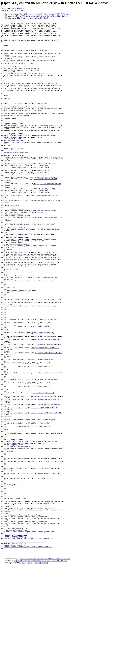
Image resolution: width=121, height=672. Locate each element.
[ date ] (23, 18)
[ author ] (44, 18)
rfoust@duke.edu (17, 8)
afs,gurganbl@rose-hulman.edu (43, 399)
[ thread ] (30, 18)
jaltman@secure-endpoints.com (42, 158)
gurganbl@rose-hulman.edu (16, 276)
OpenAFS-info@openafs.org (16, 632)
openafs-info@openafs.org (33, 84)
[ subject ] (37, 18)
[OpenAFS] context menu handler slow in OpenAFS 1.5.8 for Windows (44, 14)
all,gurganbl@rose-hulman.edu (47, 403)
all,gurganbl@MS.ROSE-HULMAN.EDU (46, 216)
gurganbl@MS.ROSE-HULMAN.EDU (16, 178)
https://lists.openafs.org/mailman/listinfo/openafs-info (30, 634)
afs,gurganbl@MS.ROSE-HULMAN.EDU (43, 210)
